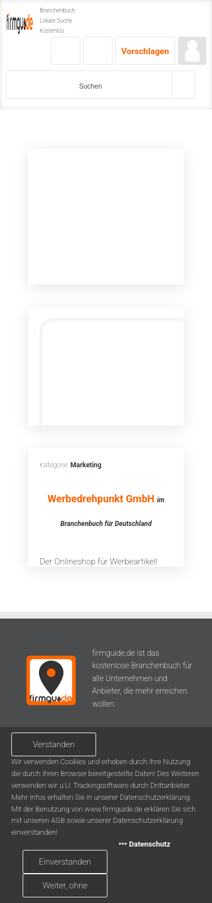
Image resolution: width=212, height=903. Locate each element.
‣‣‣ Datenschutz (144, 844)
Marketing (86, 465)
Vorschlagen (145, 51)
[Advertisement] (106, 216)
